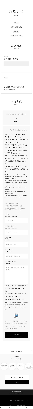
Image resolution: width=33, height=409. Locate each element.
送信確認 (16, 335)
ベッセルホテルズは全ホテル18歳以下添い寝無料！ (17, 392)
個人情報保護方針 (10, 299)
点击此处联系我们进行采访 (14, 88)
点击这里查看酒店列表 (16, 400)
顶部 (12, 351)
